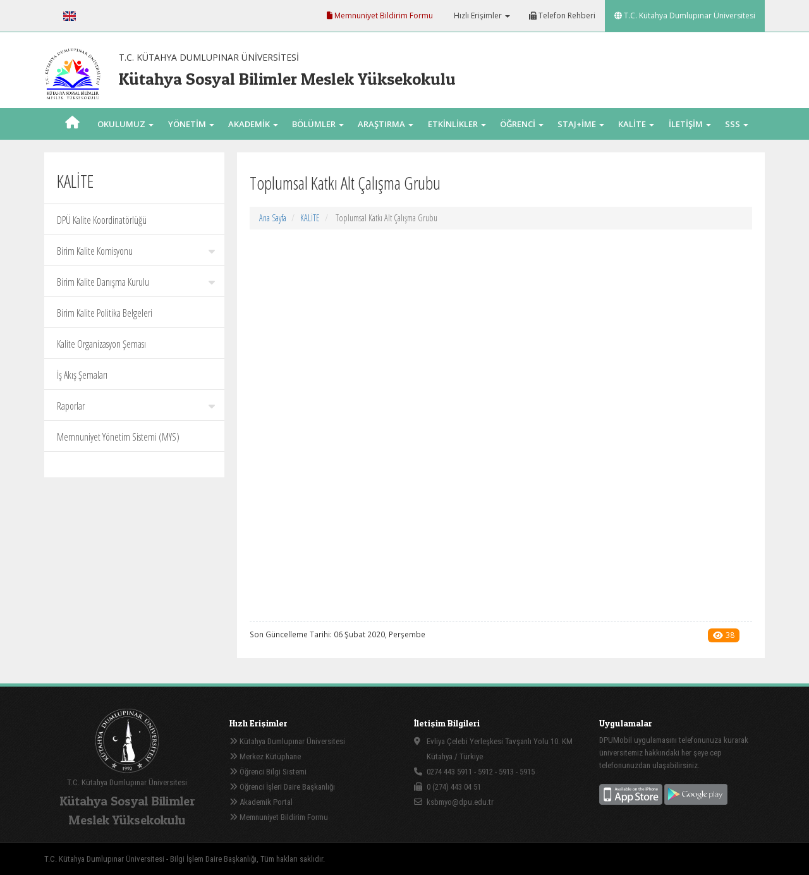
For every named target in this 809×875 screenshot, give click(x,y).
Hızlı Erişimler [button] (481, 15)
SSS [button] (736, 124)
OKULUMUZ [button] (125, 124)
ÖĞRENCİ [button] (522, 124)
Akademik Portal (261, 802)
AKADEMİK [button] (253, 124)
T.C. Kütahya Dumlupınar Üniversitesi (684, 15)
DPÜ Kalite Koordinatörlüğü (102, 220)
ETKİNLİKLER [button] (457, 124)
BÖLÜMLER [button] (318, 124)
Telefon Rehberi (562, 15)
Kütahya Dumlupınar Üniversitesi (287, 741)
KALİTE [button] (636, 124)
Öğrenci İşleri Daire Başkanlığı (282, 787)
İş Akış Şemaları (82, 375)
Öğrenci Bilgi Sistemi (268, 771)
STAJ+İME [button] (580, 124)
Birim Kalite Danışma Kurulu (136, 282)
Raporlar (136, 406)
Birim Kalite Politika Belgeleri (104, 313)
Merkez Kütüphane (265, 756)
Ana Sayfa (272, 218)
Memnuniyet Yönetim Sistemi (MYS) (118, 437)
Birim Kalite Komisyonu (136, 251)
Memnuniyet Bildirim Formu (380, 15)
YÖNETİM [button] (191, 124)
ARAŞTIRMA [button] (385, 124)
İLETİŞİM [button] (690, 124)
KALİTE (310, 218)
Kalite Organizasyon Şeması (101, 344)
